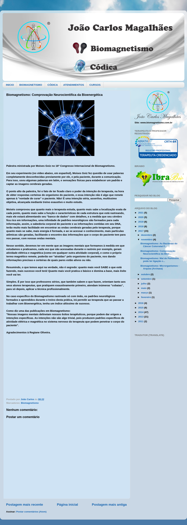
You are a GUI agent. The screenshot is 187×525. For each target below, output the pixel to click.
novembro (147, 239)
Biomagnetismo (30, 403)
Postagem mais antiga (109, 504)
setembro (146, 279)
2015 (141, 307)
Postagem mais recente (24, 504)
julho (144, 283)
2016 (141, 303)
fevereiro (146, 297)
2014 (141, 312)
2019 (141, 221)
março (145, 292)
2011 (141, 321)
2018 (141, 226)
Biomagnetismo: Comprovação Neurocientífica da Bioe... (158, 252)
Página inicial (67, 504)
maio (144, 288)
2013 (141, 316)
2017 (141, 231)
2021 (141, 212)
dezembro (147, 235)
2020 (141, 217)
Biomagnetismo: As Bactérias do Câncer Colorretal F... (159, 245)
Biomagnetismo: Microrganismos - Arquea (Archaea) (160, 267)
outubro (146, 274)
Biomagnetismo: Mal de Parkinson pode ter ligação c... (160, 259)
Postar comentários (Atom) (31, 511)
